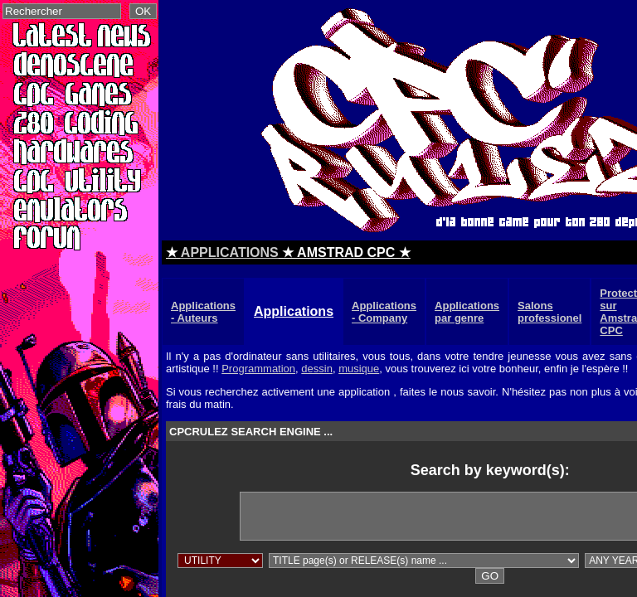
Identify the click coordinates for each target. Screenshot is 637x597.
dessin (317, 368)
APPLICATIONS (230, 252)
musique (358, 368)
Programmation (258, 368)
